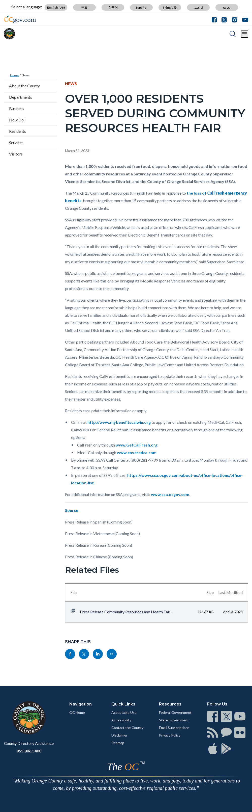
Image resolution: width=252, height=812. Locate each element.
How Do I (17, 119)
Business (16, 108)
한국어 (113, 7)
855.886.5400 (29, 750)
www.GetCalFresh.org (137, 444)
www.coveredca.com (136, 452)
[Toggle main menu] (244, 34)
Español (141, 7)
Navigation (80, 704)
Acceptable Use (124, 712)
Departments (20, 97)
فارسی (198, 7)
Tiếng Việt (170, 7)
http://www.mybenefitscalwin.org (119, 422)
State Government (174, 720)
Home (14, 75)
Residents (17, 131)
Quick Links (123, 704)
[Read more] (20, 19)
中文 (84, 7)
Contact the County (127, 727)
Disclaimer (119, 735)
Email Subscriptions (174, 727)
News (25, 75)
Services (16, 142)
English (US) (56, 7)
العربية (227, 7)
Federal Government (175, 712)
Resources (170, 704)
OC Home (77, 712)
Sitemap (117, 743)
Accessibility (121, 720)
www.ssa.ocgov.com (170, 494)
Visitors (16, 153)
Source (71, 510)
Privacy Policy (169, 735)
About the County (24, 85)
